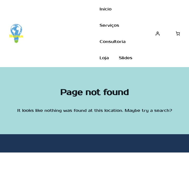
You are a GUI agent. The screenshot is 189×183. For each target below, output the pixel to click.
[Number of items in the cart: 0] (178, 33)
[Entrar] (157, 33)
